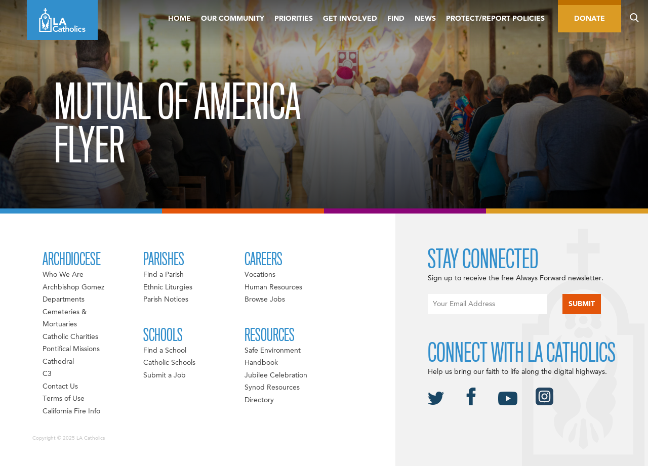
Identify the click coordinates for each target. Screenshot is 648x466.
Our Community (232, 18)
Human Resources (273, 287)
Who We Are (63, 274)
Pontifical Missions (71, 349)
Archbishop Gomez (73, 287)
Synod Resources (272, 387)
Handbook (261, 362)
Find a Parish (163, 274)
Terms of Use (64, 398)
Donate (589, 18)
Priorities (293, 18)
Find (395, 18)
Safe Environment (273, 350)
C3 (47, 373)
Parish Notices (165, 299)
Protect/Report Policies (495, 18)
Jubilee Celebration (276, 375)
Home (179, 18)
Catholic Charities (70, 337)
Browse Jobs (265, 299)
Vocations (260, 274)
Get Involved (350, 18)
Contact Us (60, 386)
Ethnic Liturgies (167, 287)
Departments (64, 299)
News (425, 18)
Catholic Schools (169, 362)
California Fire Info (71, 411)
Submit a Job (164, 375)
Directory (259, 400)
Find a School (164, 350)
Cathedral (58, 361)
